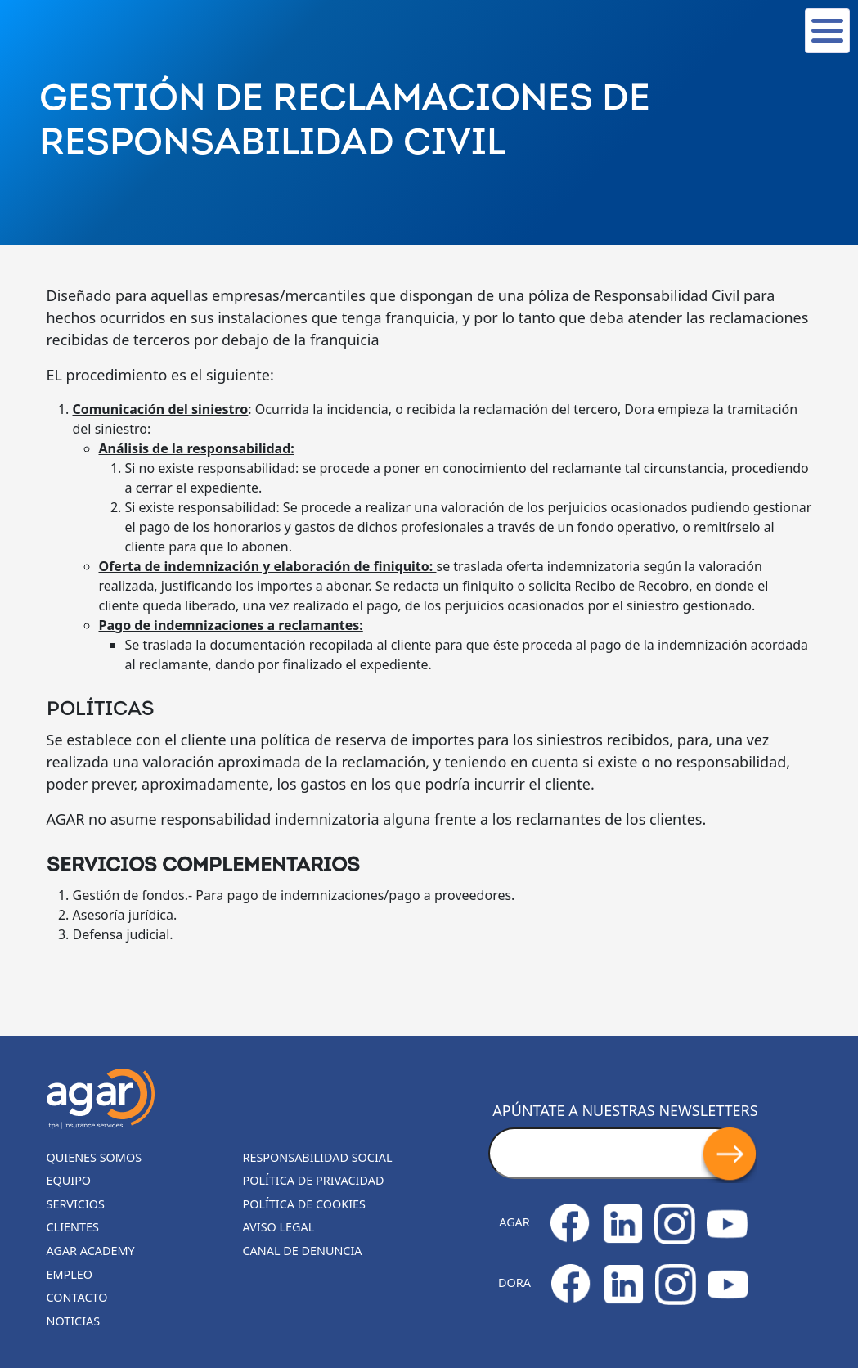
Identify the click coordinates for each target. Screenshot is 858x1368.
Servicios (76, 1204)
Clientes (73, 1227)
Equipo (69, 1180)
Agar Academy (91, 1250)
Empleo (70, 1274)
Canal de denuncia (302, 1250)
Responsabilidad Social (318, 1157)
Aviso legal (279, 1227)
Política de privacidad (313, 1180)
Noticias (74, 1321)
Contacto (77, 1297)
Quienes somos (94, 1157)
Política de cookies (304, 1204)
